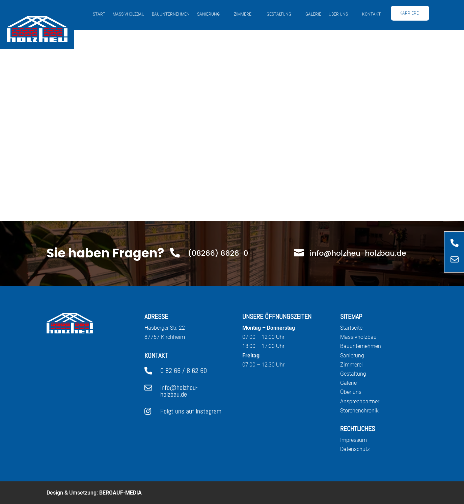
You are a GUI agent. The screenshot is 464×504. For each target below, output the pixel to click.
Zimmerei (243, 14)
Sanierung (208, 14)
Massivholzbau (128, 14)
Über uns (338, 14)
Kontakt (371, 14)
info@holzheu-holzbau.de (179, 391)
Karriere (409, 13)
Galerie (313, 14)
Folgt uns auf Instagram (190, 411)
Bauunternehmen (171, 14)
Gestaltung (279, 14)
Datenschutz (355, 449)
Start (99, 14)
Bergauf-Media (120, 492)
